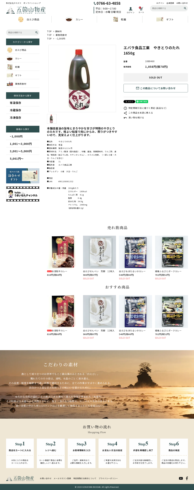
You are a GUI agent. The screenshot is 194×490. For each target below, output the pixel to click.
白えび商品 (28, 19)
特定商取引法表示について (84, 478)
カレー (74, 19)
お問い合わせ (182, 3)
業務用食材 (61, 34)
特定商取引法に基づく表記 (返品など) (145, 107)
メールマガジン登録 (62, 478)
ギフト (165, 19)
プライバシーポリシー (108, 478)
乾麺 (119, 19)
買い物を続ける (134, 117)
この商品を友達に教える (138, 112)
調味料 (58, 31)
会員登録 (170, 3)
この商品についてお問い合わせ (156, 88)
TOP (49, 31)
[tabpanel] (82, 78)
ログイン (160, 3)
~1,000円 (60, 38)
